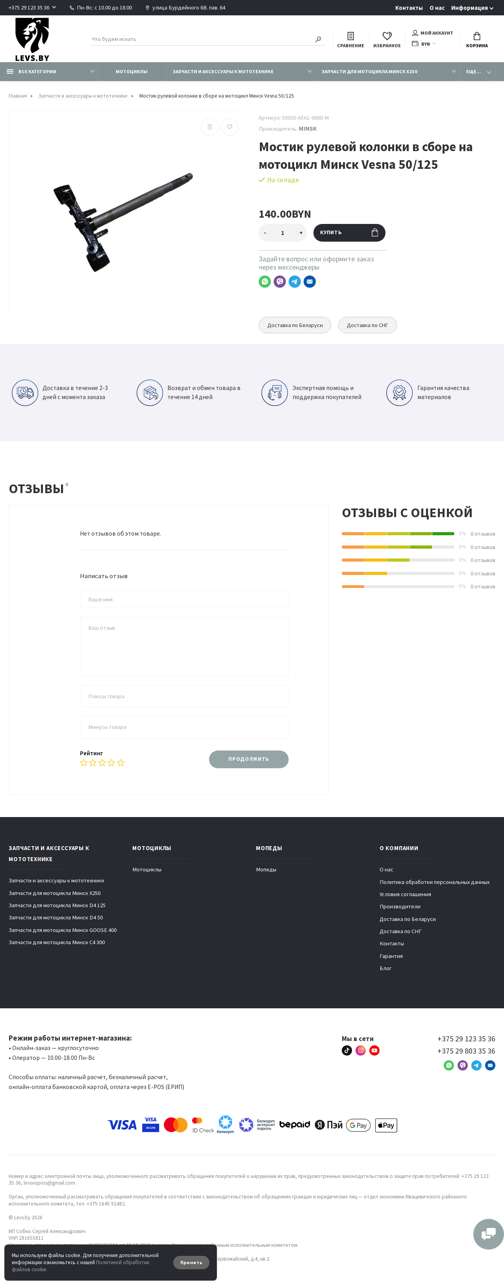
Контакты (409, 7)
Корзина (477, 40)
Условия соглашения (405, 894)
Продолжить (248, 759)
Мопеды (266, 869)
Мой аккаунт (432, 33)
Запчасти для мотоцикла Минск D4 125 (57, 905)
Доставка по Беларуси (295, 325)
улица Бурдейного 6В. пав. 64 (185, 7)
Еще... (473, 71)
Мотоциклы (132, 71)
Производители (400, 906)
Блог (386, 968)
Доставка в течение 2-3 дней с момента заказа (60, 392)
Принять (191, 1262)
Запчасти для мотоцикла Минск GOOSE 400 (63, 930)
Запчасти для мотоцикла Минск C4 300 (57, 942)
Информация (469, 7)
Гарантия (391, 956)
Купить (349, 232)
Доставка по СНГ (369, 325)
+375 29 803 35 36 (466, 1051)
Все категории (31, 71)
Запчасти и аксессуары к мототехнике (223, 71)
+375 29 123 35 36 (29, 7)
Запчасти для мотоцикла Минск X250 (369, 71)
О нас (437, 7)
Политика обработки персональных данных (434, 882)
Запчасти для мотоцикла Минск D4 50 (56, 917)
